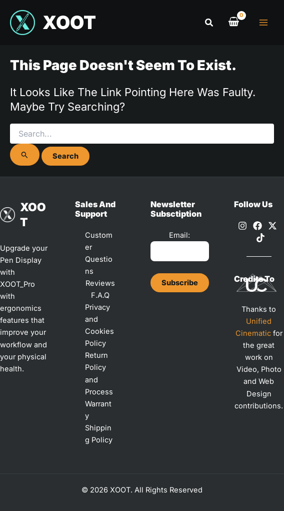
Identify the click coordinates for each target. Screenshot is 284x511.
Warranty (98, 409)
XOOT (69, 23)
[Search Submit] (25, 155)
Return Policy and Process (99, 373)
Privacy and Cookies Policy (99, 325)
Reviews (100, 283)
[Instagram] (242, 225)
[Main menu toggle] (263, 22)
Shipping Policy (98, 433)
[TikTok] (260, 237)
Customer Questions (98, 253)
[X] (272, 225)
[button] (209, 23)
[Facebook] (257, 225)
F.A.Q (100, 295)
